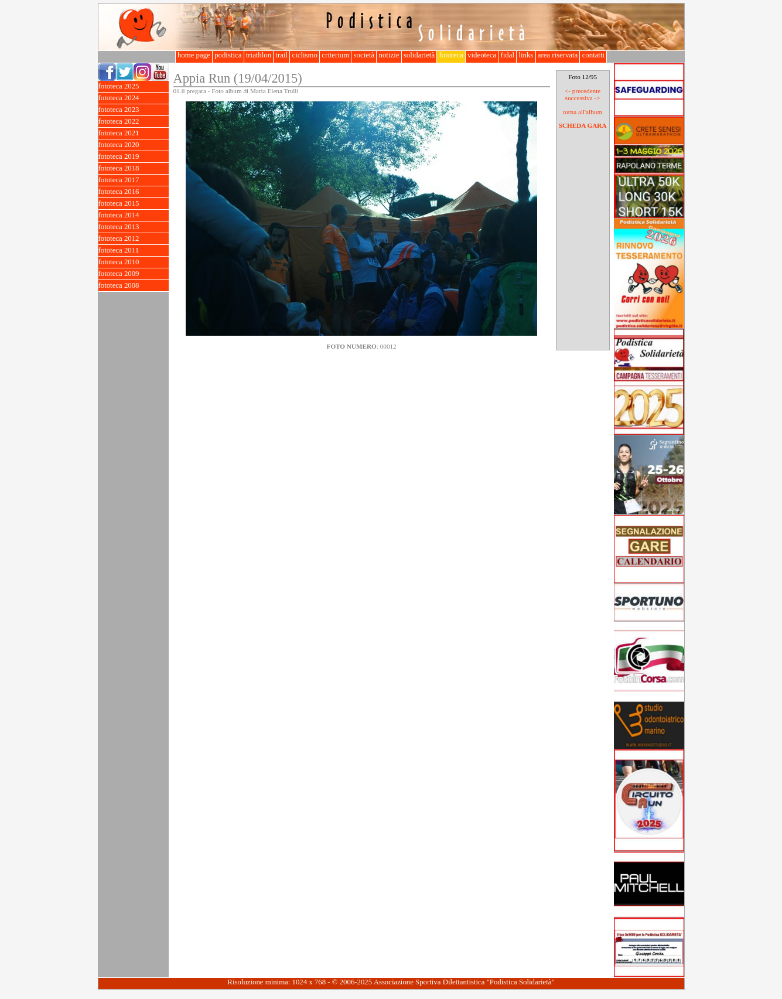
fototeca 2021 (133, 133)
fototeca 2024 (133, 98)
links (526, 55)
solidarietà (419, 55)
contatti (593, 55)
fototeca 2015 (133, 203)
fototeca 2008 (133, 285)
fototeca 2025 (133, 86)
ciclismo (304, 55)
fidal (507, 55)
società (363, 55)
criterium (335, 55)
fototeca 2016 (133, 191)
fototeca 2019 (133, 156)
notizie (389, 55)
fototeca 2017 (133, 180)
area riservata (558, 55)
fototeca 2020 (133, 145)
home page (194, 55)
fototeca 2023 (133, 109)
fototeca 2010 (133, 262)
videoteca (482, 55)
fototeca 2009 (133, 273)
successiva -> (582, 97)
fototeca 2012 (133, 238)
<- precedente (582, 90)
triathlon (259, 55)
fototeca (451, 55)
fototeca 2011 (133, 250)
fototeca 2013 (133, 227)
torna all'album (582, 111)
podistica (228, 55)
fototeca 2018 (133, 168)
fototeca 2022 (133, 121)
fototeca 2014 (133, 215)
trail (281, 55)
